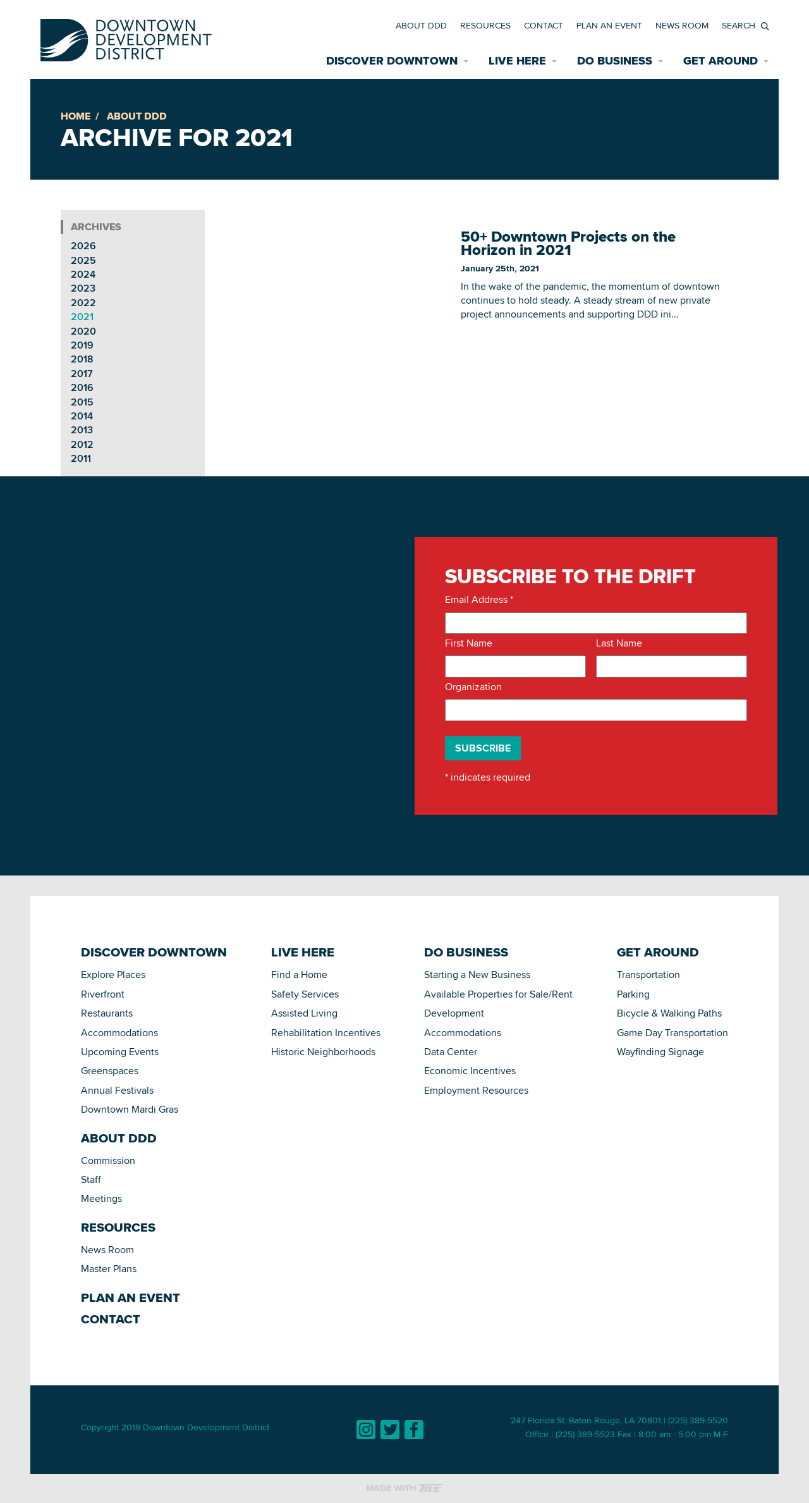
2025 (83, 260)
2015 (82, 402)
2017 (82, 373)
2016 (82, 387)
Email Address (479, 600)
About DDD (421, 25)
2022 (83, 302)
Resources (485, 25)
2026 (83, 245)
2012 (82, 444)
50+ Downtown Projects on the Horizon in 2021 (568, 243)
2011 (81, 458)
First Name (468, 643)
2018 (82, 359)
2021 (82, 316)
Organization (473, 687)
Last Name (619, 643)
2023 (83, 288)
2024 (83, 274)
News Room (682, 25)
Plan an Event (609, 25)
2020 (83, 331)
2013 (82, 430)
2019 (82, 345)
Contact (543, 25)
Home (75, 116)
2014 (82, 416)
